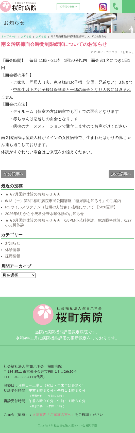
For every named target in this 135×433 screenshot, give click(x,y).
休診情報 (12, 250)
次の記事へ (121, 174)
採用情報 (12, 256)
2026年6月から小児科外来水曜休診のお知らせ (44, 214)
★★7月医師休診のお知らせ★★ (32, 194)
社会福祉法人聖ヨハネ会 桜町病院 (18, 6)
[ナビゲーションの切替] (128, 6)
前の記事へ (14, 174)
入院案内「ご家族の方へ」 (53, 415)
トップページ (8, 36)
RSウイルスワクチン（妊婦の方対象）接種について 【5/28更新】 (61, 207)
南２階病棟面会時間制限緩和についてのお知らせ (54, 44)
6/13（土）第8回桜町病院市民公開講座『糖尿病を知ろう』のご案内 (63, 201)
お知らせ (26, 36)
